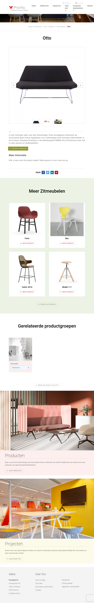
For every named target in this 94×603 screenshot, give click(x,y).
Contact (79, 3)
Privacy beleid (67, 583)
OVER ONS (67, 7)
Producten (38, 26)
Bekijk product (27, 243)
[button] (13, 85)
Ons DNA (38, 583)
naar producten (13, 471)
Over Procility (40, 580)
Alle (45, 26)
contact (54, 160)
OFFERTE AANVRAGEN (18, 149)
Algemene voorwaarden (70, 586)
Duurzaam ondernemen (78, 7)
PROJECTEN (57, 6)
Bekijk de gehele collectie (47, 385)
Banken (51, 26)
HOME (34, 6)
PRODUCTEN (44, 6)
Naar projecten (13, 559)
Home (30, 26)
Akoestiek (14, 364)
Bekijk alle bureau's (47, 304)
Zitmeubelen (61, 26)
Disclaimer (66, 580)
